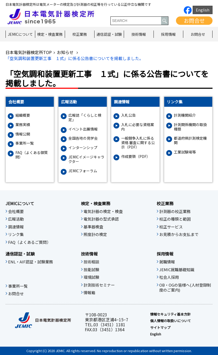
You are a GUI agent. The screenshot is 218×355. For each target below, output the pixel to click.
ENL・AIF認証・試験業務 (30, 261)
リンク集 (16, 234)
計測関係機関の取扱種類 (190, 126)
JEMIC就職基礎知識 (176, 269)
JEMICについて (20, 34)
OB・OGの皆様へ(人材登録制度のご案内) (185, 287)
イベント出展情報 (83, 129)
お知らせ (66, 52)
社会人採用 (169, 277)
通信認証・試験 (109, 34)
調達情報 (16, 226)
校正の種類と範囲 (175, 219)
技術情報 (138, 34)
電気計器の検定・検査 (103, 211)
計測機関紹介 (185, 115)
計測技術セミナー (99, 285)
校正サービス (171, 226)
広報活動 (16, 219)
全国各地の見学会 (83, 138)
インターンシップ (82, 147)
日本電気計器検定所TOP (28, 52)
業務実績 (22, 124)
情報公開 (22, 134)
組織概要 (22, 115)
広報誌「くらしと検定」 (84, 117)
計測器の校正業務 (175, 211)
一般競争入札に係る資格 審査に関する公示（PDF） (138, 142)
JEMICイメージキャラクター (86, 159)
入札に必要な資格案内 (137, 126)
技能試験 (91, 269)
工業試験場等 (185, 152)
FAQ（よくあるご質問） (29, 242)
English (202, 10)
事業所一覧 (24, 143)
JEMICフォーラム (82, 171)
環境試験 (91, 277)
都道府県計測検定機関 (190, 140)
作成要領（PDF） (135, 156)
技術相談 (91, 261)
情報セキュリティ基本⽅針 (170, 314)
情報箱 (89, 292)
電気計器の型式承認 (101, 219)
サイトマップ (160, 328)
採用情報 (168, 34)
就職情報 (167, 261)
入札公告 (128, 115)
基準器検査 (93, 226)
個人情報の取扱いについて (170, 321)
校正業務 (79, 34)
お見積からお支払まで (178, 234)
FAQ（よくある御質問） (31, 154)
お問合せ (194, 20)
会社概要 (16, 211)
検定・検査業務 (50, 34)
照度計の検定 (95, 234)
